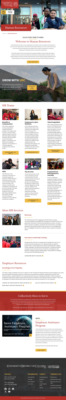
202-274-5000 (11, 382)
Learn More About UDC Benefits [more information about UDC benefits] (10, 152)
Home (4, 33)
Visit (49, 3)
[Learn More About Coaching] (34, 256)
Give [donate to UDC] (38, 3)
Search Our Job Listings (32, 87)
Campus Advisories (44, 377)
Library (41, 381)
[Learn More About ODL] (55, 164)
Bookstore (42, 379)
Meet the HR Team (33, 62)
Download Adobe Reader (56, 387)
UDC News (30, 379)
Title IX (41, 387)
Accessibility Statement (56, 379)
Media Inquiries (31, 381)
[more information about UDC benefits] (10, 114)
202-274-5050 (14, 384)
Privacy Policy (54, 377)
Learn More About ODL (54, 203)
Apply (26, 3)
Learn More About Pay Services (33, 200)
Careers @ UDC (31, 377)
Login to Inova (41, 350)
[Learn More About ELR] (33, 114)
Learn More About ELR (32, 152)
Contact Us (30, 384)
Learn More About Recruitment (55, 151)
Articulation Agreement (56, 385)
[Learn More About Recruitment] (55, 114)
